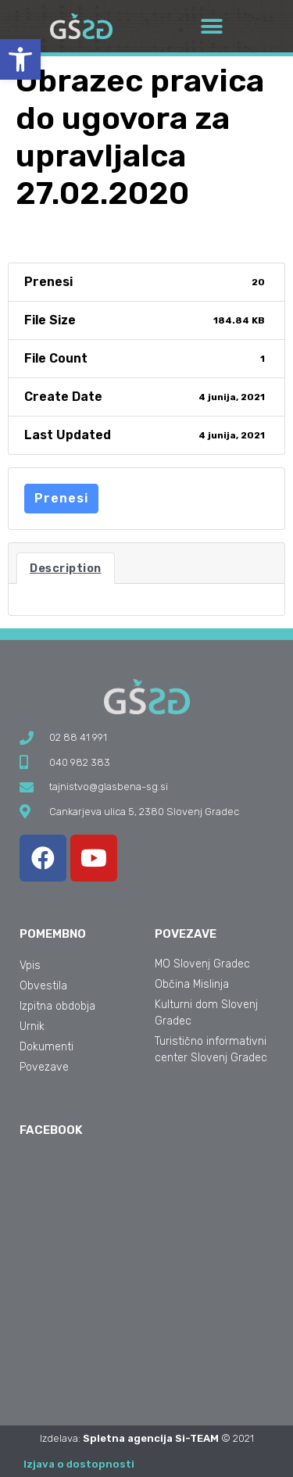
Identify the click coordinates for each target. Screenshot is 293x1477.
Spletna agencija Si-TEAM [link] (151, 1438)
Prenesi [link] (61, 498)
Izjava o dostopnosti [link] (78, 1464)
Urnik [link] (32, 1026)
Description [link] (66, 568)
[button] (212, 26)
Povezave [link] (44, 1067)
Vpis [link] (30, 965)
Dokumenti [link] (46, 1046)
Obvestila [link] (43, 985)
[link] (20, 59)
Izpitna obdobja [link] (57, 1006)
